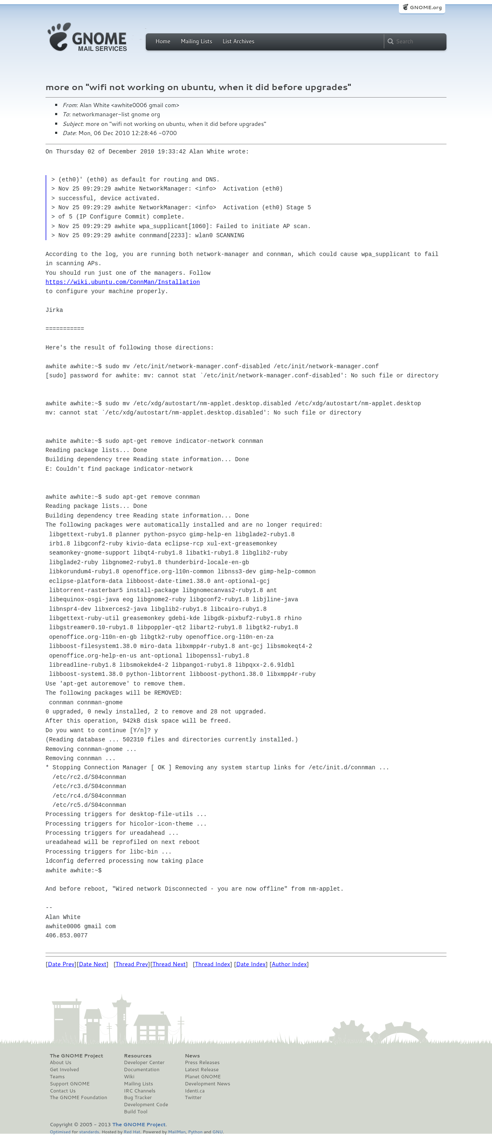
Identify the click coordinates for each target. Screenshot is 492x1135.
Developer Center (144, 1062)
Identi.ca (195, 1090)
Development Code (146, 1104)
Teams (57, 1076)
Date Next (92, 964)
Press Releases (202, 1062)
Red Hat (132, 1131)
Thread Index (213, 964)
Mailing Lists (196, 41)
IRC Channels (140, 1090)
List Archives (238, 41)
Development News (207, 1083)
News (192, 1055)
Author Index (289, 964)
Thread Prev (132, 964)
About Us (60, 1062)
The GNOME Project (76, 1055)
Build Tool (135, 1111)
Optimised (60, 1131)
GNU (218, 1131)
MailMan (176, 1131)
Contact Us (63, 1090)
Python (195, 1131)
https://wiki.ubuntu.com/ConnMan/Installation (123, 282)
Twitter (193, 1097)
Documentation (142, 1069)
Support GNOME (70, 1083)
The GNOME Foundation (78, 1097)
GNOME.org (426, 7)
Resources (138, 1055)
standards (89, 1131)
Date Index (251, 964)
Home (162, 41)
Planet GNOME (203, 1076)
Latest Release (201, 1069)
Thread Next (169, 964)
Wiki (129, 1076)
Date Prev (61, 964)
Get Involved (64, 1069)
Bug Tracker (138, 1097)
